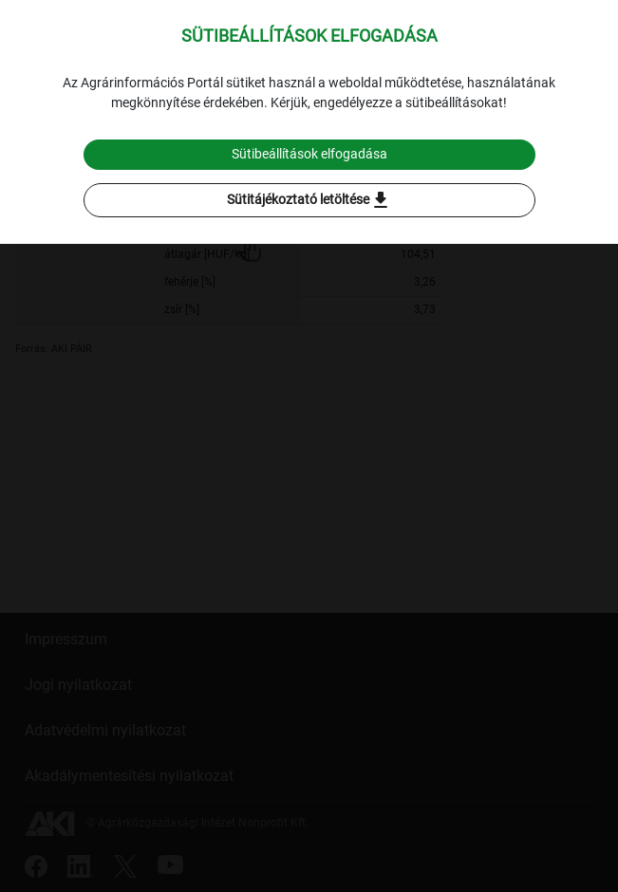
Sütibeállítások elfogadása (309, 153)
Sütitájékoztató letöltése (309, 200)
